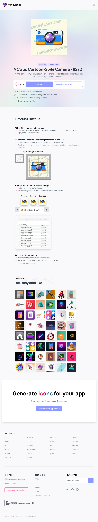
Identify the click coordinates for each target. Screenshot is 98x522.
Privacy (37, 491)
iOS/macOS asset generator (15, 479)
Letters (52, 449)
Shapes (75, 437)
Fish (6, 445)
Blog (36, 483)
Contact (38, 487)
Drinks (29, 441)
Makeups (75, 449)
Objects (53, 437)
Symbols (8, 458)
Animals (30, 437)
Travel (29, 458)
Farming (75, 441)
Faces (52, 441)
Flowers (30, 445)
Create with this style (64, 84)
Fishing (7, 453)
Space (52, 453)
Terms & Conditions (42, 495)
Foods (7, 441)
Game (7, 449)
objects (42, 65)
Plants (29, 453)
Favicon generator (11, 483)
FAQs (37, 479)
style (54, 65)
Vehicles (75, 445)
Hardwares (31, 449)
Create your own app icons (49, 409)
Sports (74, 453)
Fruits (52, 445)
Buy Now (39, 84)
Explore (7, 437)
